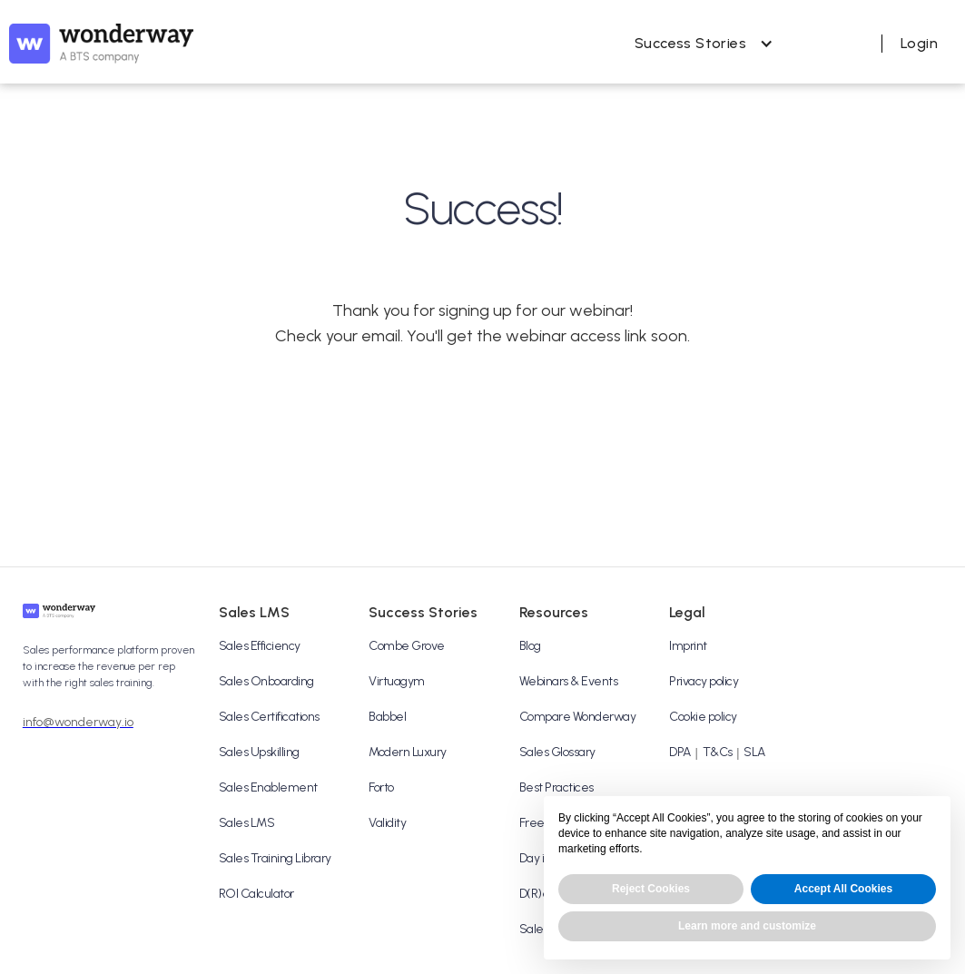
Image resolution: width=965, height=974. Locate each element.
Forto (381, 787)
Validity (387, 823)
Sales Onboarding (266, 681)
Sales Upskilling (259, 752)
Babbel (387, 716)
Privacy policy (703, 681)
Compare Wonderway (577, 716)
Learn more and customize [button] (747, 926)
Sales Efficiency (259, 646)
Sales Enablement (268, 787)
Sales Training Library (275, 858)
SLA (754, 752)
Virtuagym (397, 681)
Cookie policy (703, 716)
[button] (699, 44)
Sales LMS (247, 823)
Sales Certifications (269, 716)
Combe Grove (407, 646)
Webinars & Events (568, 681)
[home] (101, 44)
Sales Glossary (557, 752)
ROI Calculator (256, 893)
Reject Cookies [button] (651, 888)
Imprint (688, 646)
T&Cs (718, 752)
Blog (530, 646)
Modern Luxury (408, 752)
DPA (680, 752)
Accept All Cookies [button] (843, 888)
